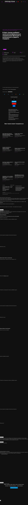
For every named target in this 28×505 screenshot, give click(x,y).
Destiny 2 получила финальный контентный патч (20, 148)
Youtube (14, 103)
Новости (9, 29)
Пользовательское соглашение (19, 187)
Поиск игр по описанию (6, 188)
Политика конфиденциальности (19, 186)
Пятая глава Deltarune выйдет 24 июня (20, 162)
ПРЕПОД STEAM (10, 1)
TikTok (14, 99)
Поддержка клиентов (18, 185)
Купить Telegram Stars (6, 189)
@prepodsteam (13, 89)
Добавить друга (5, 275)
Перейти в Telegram (14, 487)
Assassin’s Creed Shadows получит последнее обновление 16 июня (7, 148)
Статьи (11, 186)
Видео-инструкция (4, 453)
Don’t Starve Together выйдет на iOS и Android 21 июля (8, 162)
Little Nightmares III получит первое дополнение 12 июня (19, 175)
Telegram (14, 101)
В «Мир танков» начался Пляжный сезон (19, 134)
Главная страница (5, 29)
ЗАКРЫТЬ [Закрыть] (1, 209)
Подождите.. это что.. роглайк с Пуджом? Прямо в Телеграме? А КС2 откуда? (8, 177)
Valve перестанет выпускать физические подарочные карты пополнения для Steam (13, 110)
